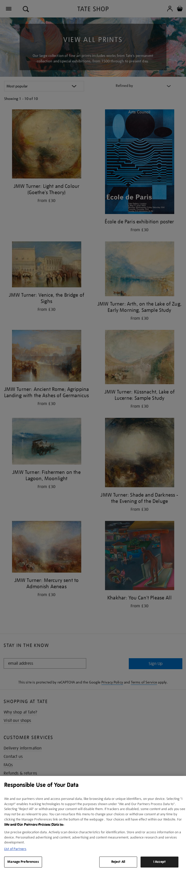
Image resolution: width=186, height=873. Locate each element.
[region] (93, 824)
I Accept (159, 861)
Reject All (118, 861)
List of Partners (15, 849)
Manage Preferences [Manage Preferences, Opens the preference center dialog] (23, 861)
